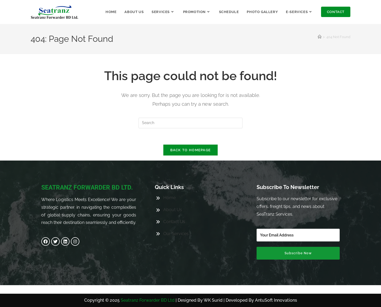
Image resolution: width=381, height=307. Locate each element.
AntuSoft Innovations (276, 300)
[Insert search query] (190, 123)
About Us (172, 200)
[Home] (319, 37)
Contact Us (174, 212)
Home (169, 188)
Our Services (176, 224)
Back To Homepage (190, 150)
